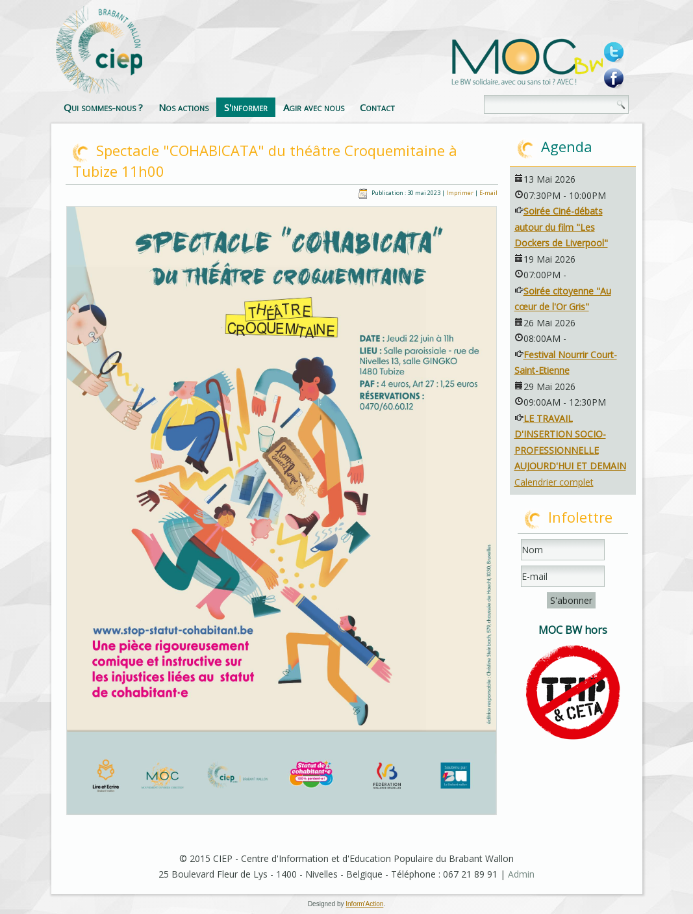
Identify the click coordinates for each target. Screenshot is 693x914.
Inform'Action (364, 903)
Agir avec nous (313, 107)
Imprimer (460, 193)
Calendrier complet (554, 482)
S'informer (246, 107)
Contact (377, 107)
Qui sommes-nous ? (103, 107)
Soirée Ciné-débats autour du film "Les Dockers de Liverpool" (561, 227)
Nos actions (183, 107)
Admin (521, 874)
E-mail (488, 193)
